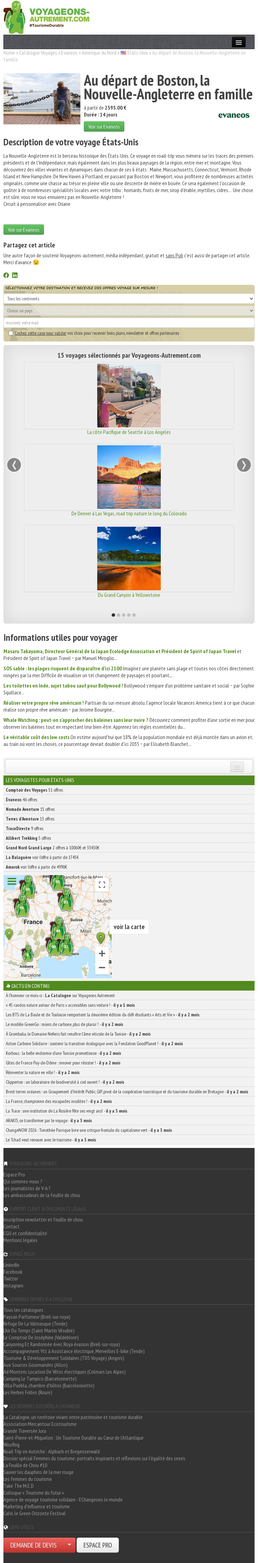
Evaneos (69, 52)
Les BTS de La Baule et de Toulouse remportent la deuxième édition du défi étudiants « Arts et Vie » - (103, 1015)
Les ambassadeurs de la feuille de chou (41, 1195)
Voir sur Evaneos (104, 126)
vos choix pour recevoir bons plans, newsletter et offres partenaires (94, 333)
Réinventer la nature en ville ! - (43, 1072)
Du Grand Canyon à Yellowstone (129, 594)
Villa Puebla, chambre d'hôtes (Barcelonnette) (48, 1385)
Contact (11, 1226)
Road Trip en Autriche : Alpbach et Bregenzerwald (51, 1451)
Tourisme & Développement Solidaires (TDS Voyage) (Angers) (63, 1357)
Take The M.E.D (18, 1485)
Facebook (12, 1271)
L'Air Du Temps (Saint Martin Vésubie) (39, 1330)
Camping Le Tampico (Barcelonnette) (40, 1378)
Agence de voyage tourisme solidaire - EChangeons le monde (63, 1499)
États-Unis (137, 52)
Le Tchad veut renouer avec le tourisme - (51, 1140)
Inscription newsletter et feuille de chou (43, 1219)
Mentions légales (20, 1240)
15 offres (30, 809)
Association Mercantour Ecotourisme (40, 1423)
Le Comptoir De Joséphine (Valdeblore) (41, 1337)
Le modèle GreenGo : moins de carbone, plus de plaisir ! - (64, 1024)
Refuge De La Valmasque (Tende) (35, 1323)
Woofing (11, 1444)
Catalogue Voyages (38, 52)
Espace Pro (14, 1174)
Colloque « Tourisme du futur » (33, 1492)
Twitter (10, 1278)
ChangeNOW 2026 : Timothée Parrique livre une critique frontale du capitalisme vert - (89, 1130)
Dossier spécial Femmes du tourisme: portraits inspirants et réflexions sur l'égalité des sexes (94, 1458)
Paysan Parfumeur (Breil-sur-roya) (36, 1316)
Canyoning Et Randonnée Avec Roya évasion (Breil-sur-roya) (61, 1344)
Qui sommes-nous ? (22, 1181)
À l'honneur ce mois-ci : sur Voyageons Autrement (60, 995)
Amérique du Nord (99, 52)
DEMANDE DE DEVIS (33, 1545)
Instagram (13, 1285)
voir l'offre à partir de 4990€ (36, 867)
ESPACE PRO (97, 1545)
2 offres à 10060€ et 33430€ (52, 848)
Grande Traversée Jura (24, 1430)
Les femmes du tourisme (27, 1478)
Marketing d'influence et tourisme (36, 1506)
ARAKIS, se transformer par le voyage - (49, 1120)
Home (9, 52)
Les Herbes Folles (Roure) (27, 1392)
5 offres (28, 838)
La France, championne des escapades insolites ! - (59, 1101)
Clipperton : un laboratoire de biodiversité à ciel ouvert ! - (65, 1082)
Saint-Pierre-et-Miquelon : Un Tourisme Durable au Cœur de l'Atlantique (73, 1437)
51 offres (34, 790)
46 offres (21, 799)
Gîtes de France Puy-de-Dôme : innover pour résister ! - (63, 1063)
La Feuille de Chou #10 (25, 1465)
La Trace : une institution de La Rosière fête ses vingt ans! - (66, 1111)
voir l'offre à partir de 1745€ (42, 857)
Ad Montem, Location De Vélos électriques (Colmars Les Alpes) (64, 1371)
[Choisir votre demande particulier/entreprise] (69, 1545)
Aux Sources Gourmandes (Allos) (35, 1364)
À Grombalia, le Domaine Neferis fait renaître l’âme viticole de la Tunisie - (78, 1034)
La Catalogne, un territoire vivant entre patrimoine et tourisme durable (73, 1417)
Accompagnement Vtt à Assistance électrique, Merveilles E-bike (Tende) (74, 1351)
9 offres (24, 828)
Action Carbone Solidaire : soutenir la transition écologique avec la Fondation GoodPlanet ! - (94, 1043)
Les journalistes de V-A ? (27, 1188)
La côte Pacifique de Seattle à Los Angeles (129, 431)
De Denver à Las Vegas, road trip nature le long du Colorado (129, 513)
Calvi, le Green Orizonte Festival (34, 1513)
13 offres (30, 819)
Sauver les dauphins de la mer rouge (38, 1472)
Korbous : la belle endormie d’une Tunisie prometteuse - (63, 1053)
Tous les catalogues (23, 1309)
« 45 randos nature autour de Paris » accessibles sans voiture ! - (70, 1005)
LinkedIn (11, 1264)
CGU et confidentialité (25, 1233)
